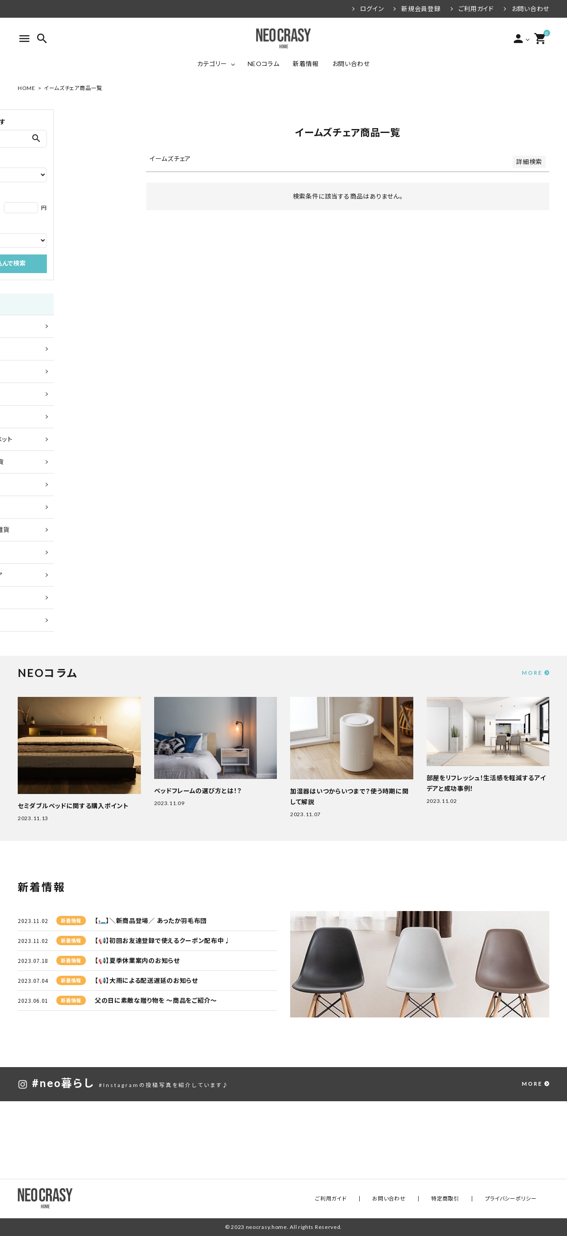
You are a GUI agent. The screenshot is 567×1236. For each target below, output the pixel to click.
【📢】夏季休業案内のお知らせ (137, 960)
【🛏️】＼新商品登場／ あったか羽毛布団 (151, 920)
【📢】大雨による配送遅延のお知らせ (146, 980)
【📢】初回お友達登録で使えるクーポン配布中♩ (162, 940)
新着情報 (306, 63)
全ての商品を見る (47, 326)
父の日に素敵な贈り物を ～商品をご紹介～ (156, 1000)
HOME (26, 88)
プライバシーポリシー (517, 1198)
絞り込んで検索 (73, 263)
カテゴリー (212, 63)
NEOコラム (264, 63)
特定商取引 (464, 1198)
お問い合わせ (530, 9)
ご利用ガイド (476, 9)
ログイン (372, 9)
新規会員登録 (420, 9)
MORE (532, 672)
